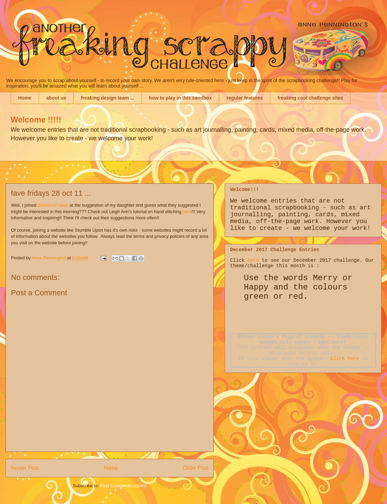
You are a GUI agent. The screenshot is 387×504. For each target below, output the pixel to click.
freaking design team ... (107, 98)
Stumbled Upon (53, 205)
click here (344, 358)
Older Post (195, 468)
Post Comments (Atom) (123, 485)
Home (25, 98)
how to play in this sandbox (180, 98)
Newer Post (25, 468)
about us (56, 98)
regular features (244, 98)
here (187, 211)
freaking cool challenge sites (310, 98)
